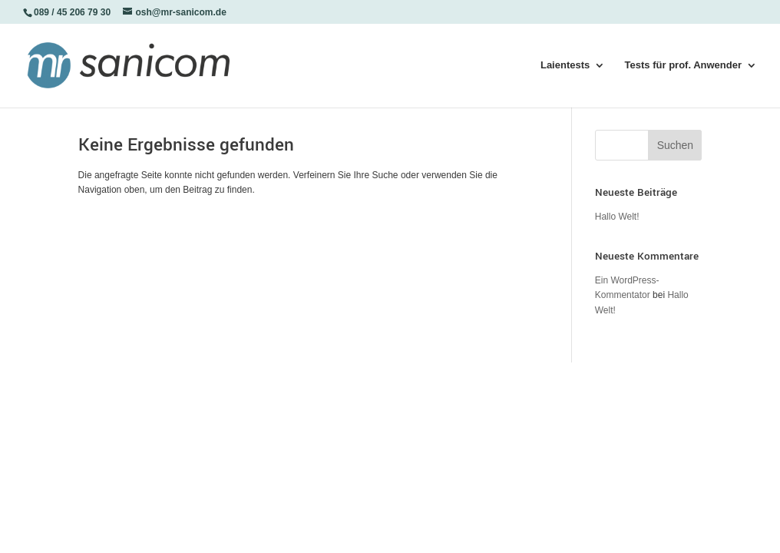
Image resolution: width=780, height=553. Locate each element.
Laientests (565, 65)
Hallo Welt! (617, 216)
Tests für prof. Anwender (683, 65)
